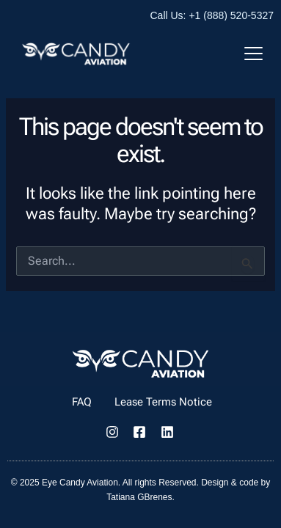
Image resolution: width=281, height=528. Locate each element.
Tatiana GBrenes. (140, 497)
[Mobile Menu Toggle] (253, 53)
